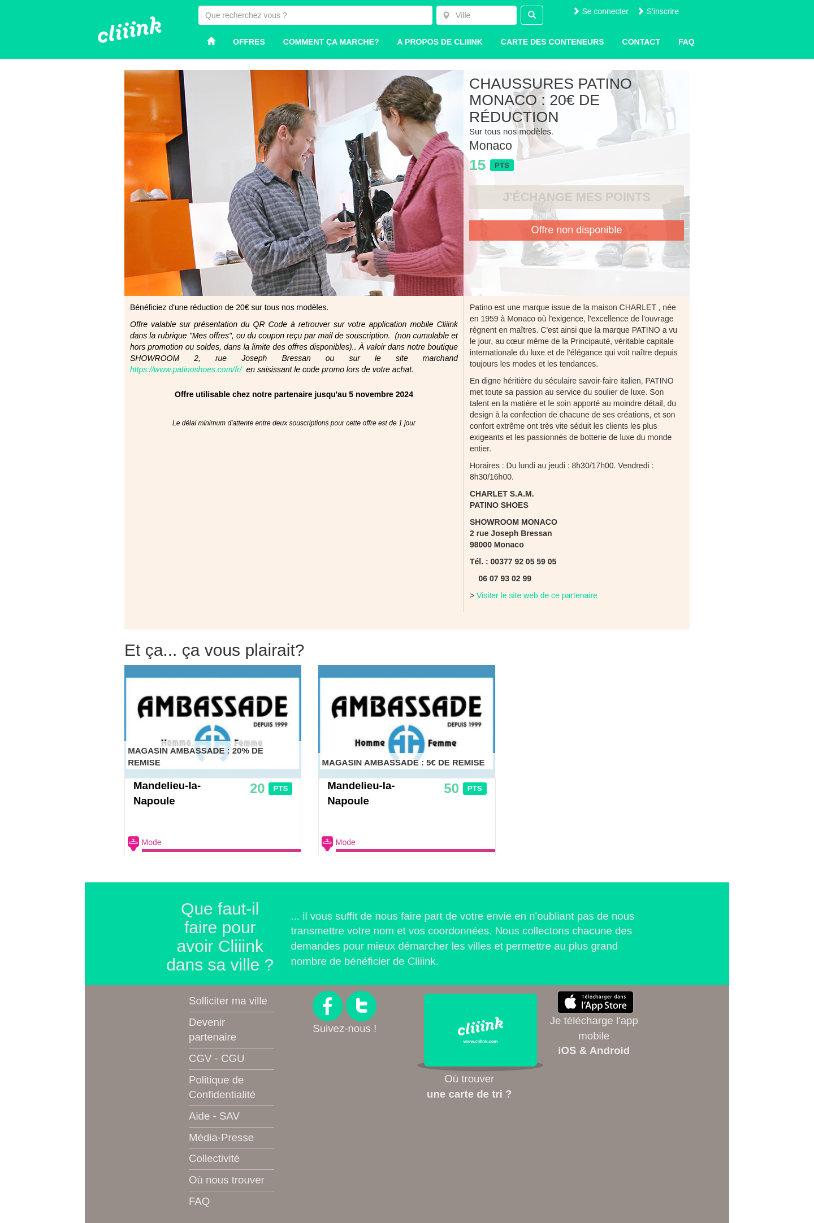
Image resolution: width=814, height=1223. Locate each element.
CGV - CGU (216, 1058)
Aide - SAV (214, 1116)
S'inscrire (658, 11)
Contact (641, 41)
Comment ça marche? (331, 41)
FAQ (199, 1201)
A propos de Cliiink (440, 41)
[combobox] (476, 15)
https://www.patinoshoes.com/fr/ (186, 369)
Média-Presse (221, 1137)
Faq (686, 41)
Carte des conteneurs (552, 41)
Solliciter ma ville (228, 1001)
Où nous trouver (227, 1180)
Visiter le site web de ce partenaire (537, 595)
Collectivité (214, 1158)
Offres (249, 41)
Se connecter (600, 11)
